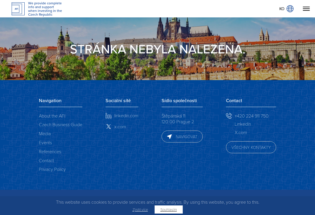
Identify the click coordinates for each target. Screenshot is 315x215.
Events (45, 142)
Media (45, 133)
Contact (46, 160)
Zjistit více (140, 209)
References (50, 151)
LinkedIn (243, 124)
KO (286, 8)
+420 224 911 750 (252, 116)
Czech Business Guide (60, 124)
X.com (241, 132)
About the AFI (52, 116)
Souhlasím (168, 209)
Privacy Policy (52, 169)
